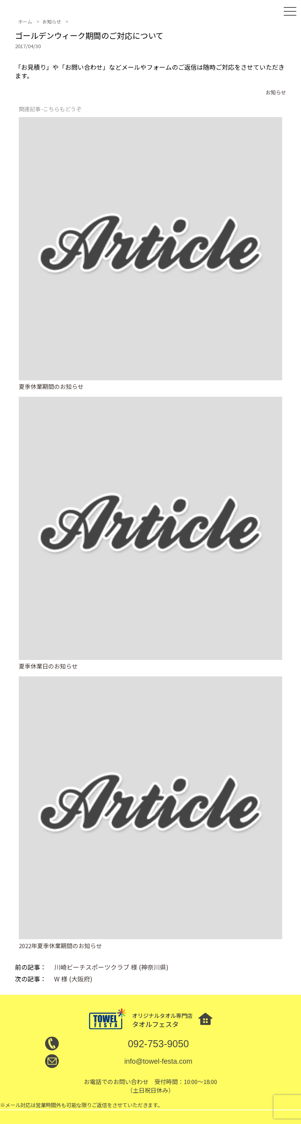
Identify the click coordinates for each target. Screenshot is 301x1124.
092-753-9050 (158, 1043)
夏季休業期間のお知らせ (51, 386)
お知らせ (276, 92)
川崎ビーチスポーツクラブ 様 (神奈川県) (111, 967)
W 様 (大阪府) (73, 978)
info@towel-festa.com (158, 1061)
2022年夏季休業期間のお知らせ (60, 945)
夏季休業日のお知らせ (48, 666)
